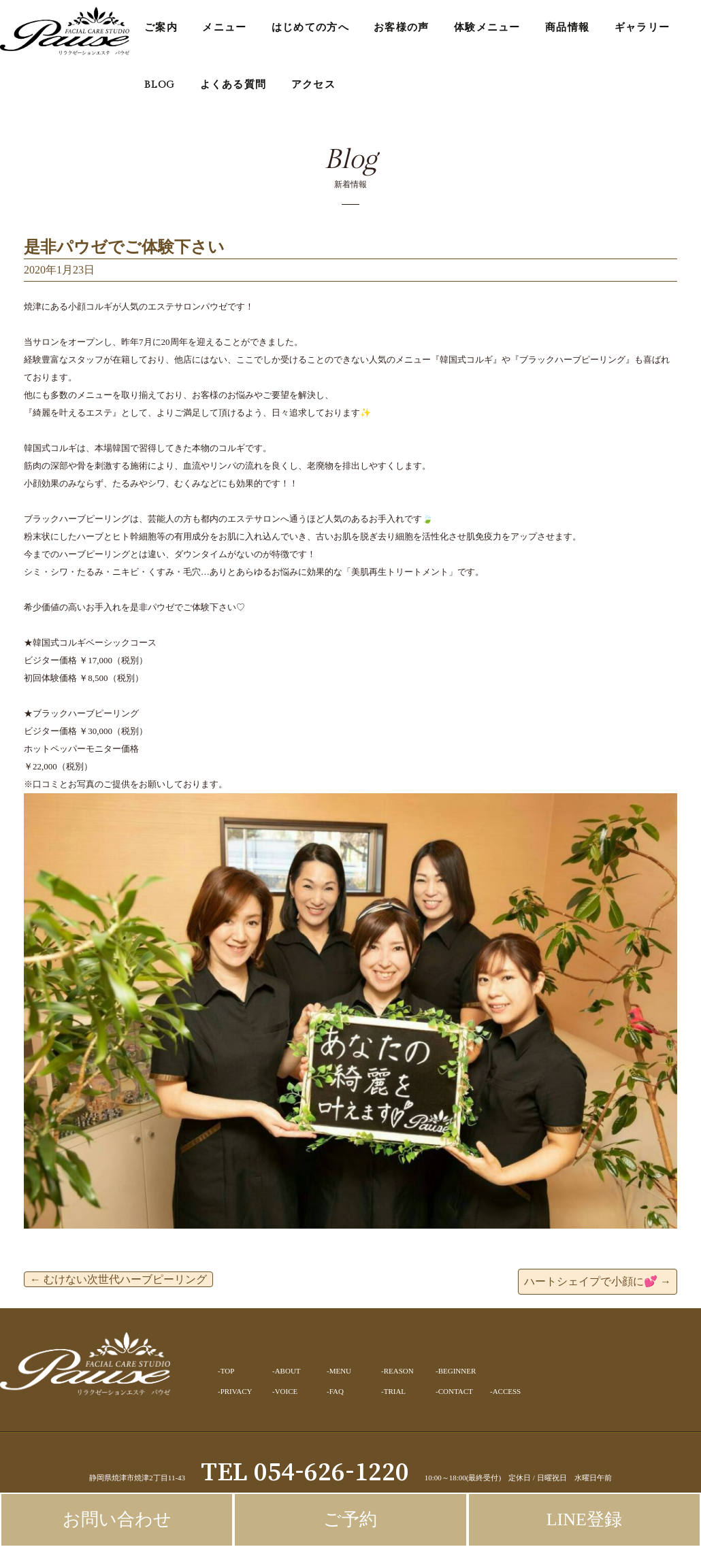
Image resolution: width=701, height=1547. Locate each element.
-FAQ (335, 1391)
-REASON (397, 1371)
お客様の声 (401, 27)
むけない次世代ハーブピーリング (118, 1279)
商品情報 (567, 27)
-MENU (339, 1371)
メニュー (224, 27)
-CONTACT (454, 1391)
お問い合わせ (117, 1519)
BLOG (159, 84)
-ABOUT (286, 1371)
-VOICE (284, 1391)
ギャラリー (642, 27)
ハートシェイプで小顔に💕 (597, 1281)
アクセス (313, 84)
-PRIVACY (235, 1391)
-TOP (226, 1371)
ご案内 (161, 27)
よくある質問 (233, 84)
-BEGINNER (456, 1371)
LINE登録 (584, 1519)
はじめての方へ (310, 27)
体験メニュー (487, 27)
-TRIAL (393, 1391)
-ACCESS (505, 1391)
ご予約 (350, 1519)
